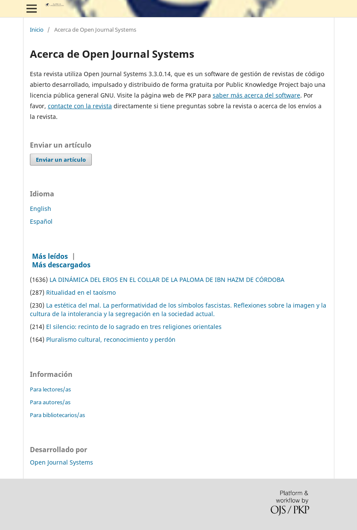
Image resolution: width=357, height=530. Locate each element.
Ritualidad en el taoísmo (81, 292)
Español (41, 221)
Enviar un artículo (61, 159)
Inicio (37, 30)
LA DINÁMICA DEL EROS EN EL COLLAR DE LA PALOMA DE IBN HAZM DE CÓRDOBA (167, 279)
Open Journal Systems (61, 462)
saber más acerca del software (256, 95)
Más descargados (61, 264)
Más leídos (50, 256)
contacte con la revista (80, 106)
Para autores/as (50, 402)
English (40, 208)
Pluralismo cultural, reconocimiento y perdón (111, 339)
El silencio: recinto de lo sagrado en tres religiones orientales (134, 327)
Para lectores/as (50, 389)
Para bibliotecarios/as (57, 415)
